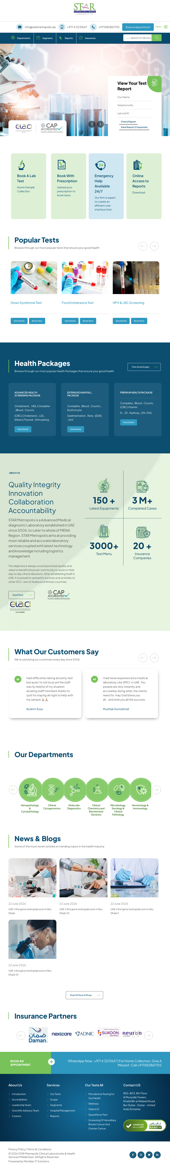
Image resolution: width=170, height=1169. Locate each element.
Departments (23, 38)
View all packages (140, 367)
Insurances (90, 38)
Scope (54, 1099)
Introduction (19, 1093)
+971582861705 (149, 1065)
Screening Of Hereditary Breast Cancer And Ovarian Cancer (102, 1124)
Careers (16, 1115)
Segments (47, 38)
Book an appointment (20, 1063)
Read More (18, 595)
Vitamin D (93, 1109)
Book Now (37, 321)
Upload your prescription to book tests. (66, 191)
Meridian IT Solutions (36, 1161)
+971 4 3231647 (105, 1061)
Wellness (93, 1103)
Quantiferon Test (97, 1114)
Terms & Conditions (39, 1149)
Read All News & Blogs (81, 995)
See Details (19, 321)
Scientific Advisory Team (25, 1110)
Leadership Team (21, 1104)
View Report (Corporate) (134, 127)
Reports (69, 38)
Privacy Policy (17, 1149)
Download (138, 192)
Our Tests (55, 1093)
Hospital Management (62, 1110)
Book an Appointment (138, 27)
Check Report (128, 121)
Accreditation (19, 1099)
